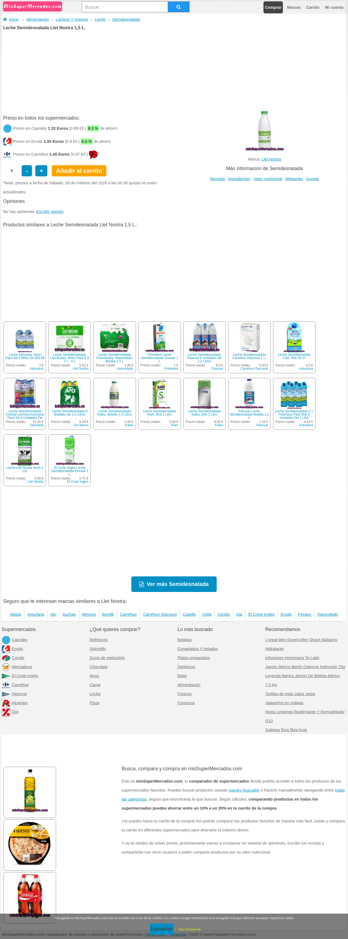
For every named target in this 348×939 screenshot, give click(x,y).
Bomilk (108, 614)
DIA (10, 712)
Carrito (313, 7)
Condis (224, 614)
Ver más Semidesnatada (178, 584)
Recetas (217, 179)
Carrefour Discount (254, 368)
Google (312, 179)
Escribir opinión (50, 211)
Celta (206, 614)
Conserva (186, 703)
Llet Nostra (271, 159)
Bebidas (184, 640)
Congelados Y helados (197, 649)
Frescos (184, 694)
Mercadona (17, 667)
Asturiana (37, 368)
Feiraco (304, 614)
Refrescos (98, 640)
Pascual (217, 368)
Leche (100, 19)
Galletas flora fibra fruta (286, 730)
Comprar (273, 7)
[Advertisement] (174, 71)
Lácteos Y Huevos (72, 19)
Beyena (89, 614)
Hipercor (14, 694)
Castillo (189, 614)
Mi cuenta (334, 7)
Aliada (15, 614)
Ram (174, 425)
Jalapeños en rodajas (284, 703)
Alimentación (37, 19)
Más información (189, 929)
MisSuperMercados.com (33, 6)
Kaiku (129, 425)
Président (171, 368)
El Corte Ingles (78, 481)
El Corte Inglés (20, 676)
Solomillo (97, 649)
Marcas (294, 7)
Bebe (182, 676)
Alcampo (14, 703)
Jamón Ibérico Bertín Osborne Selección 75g (305, 667)
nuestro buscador (244, 790)
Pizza (94, 703)
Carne (94, 685)
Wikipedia (294, 179)
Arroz (94, 676)
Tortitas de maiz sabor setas (290, 694)
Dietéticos (186, 667)
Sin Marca (81, 425)
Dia (239, 614)
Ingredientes (239, 179)
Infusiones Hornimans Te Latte (292, 658)
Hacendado (125, 368)
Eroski (286, 614)
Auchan (69, 614)
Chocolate (98, 667)
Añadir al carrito (79, 170)
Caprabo (14, 640)
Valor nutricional (268, 179)
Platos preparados (193, 658)
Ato (53, 614)
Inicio (10, 19)
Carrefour (128, 614)
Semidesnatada (126, 19)
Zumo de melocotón (107, 658)
